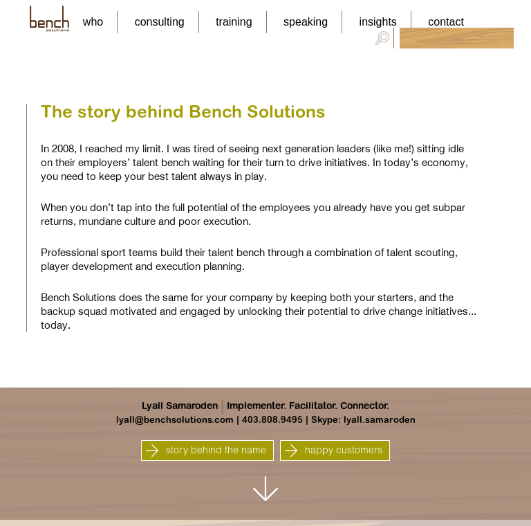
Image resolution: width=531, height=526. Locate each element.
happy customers (333, 450)
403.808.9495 (272, 420)
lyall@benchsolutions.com (175, 420)
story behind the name (205, 450)
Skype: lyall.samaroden (363, 420)
